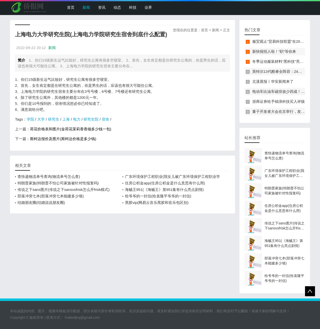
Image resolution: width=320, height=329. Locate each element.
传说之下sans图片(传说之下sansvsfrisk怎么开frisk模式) (64, 189)
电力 (76, 119)
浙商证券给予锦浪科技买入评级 (278, 101)
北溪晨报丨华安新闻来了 (273, 81)
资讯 (102, 7)
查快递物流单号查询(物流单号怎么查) (49, 176)
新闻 (86, 7)
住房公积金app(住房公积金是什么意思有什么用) (165, 183)
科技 (132, 7)
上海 (66, 119)
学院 (30, 119)
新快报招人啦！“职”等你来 (274, 51)
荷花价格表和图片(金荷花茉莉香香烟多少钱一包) (70, 129)
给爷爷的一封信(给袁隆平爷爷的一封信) (158, 196)
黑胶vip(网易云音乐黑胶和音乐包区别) (156, 202)
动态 (117, 7)
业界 (148, 7)
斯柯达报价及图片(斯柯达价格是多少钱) (63, 139)
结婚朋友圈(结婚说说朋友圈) (41, 202)
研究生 (53, 119)
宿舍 (105, 119)
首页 (70, 7)
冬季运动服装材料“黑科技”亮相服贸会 (283, 61)
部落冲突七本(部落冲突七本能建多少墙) (51, 196)
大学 (41, 119)
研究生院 (91, 119)
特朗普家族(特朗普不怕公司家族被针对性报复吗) (58, 183)
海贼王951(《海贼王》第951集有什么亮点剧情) (164, 189)
